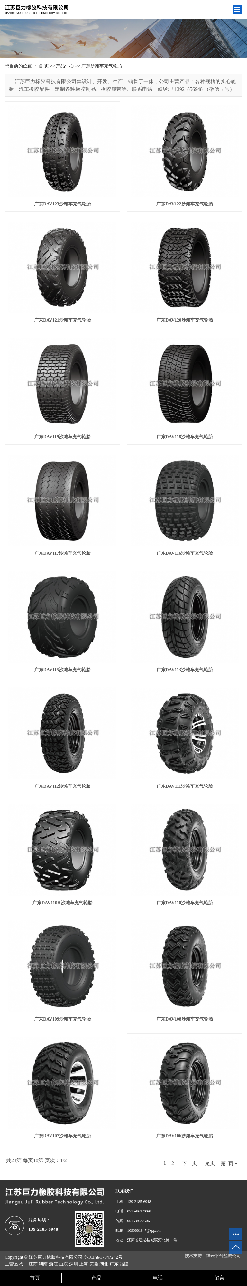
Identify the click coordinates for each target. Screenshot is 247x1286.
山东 (63, 1264)
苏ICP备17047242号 (103, 1257)
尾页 (210, 1163)
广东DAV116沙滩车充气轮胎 (185, 553)
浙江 (53, 1264)
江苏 (33, 1264)
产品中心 (65, 66)
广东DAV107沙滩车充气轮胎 (62, 1136)
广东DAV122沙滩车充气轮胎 (184, 204)
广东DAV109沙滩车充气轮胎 (62, 1019)
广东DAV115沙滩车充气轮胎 (62, 669)
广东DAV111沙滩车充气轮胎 (185, 786)
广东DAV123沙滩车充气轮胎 (62, 204)
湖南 (43, 1264)
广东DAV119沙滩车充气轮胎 (62, 436)
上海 (83, 1264)
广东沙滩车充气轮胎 (101, 66)
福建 (124, 1264)
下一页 (189, 1163)
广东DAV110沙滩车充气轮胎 (185, 902)
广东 (114, 1264)
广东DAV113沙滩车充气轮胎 (185, 669)
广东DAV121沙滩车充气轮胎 (62, 320)
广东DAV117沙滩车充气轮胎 (62, 553)
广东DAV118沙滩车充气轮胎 (185, 436)
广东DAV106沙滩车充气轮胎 (184, 1136)
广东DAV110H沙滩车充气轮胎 (62, 902)
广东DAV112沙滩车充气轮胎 (62, 786)
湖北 (103, 1264)
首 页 (44, 66)
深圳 (73, 1264)
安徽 (93, 1264)
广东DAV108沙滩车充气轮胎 (184, 1019)
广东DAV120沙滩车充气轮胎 (184, 320)
